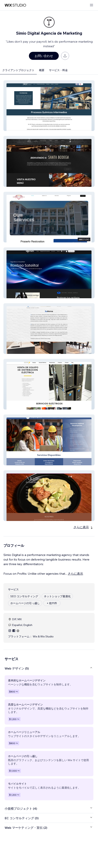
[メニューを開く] (91, 5)
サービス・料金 (58, 70)
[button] (49, 105)
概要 (41, 70)
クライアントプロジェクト (18, 70)
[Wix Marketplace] (15, 5)
